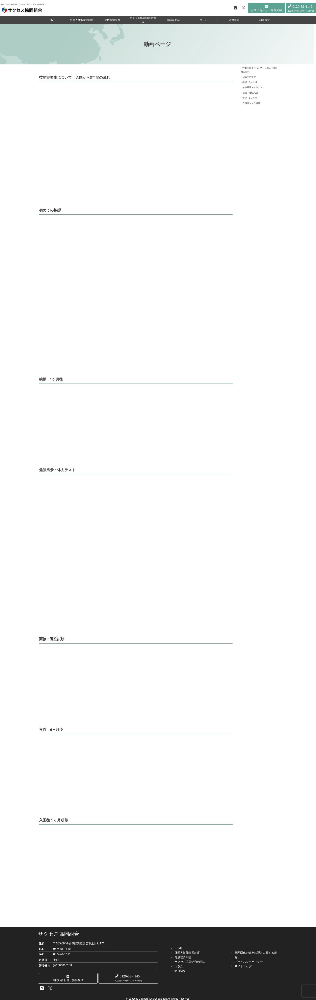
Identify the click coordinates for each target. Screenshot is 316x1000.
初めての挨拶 (249, 77)
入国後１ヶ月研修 (251, 103)
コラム (204, 20)
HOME (51, 20)
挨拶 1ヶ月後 (249, 82)
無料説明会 (173, 20)
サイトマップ (243, 965)
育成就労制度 (112, 20)
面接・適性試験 (250, 92)
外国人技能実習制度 (82, 20)
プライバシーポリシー (249, 961)
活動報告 (234, 20)
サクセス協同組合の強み (143, 20)
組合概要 (264, 20)
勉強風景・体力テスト (253, 87)
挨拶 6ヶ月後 (249, 98)
